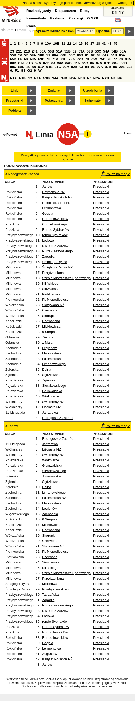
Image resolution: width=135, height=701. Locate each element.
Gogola (47, 213)
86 (92, 63)
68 (26, 59)
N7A (96, 78)
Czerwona (49, 310)
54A (106, 51)
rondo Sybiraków (55, 235)
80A (128, 59)
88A (115, 63)
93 (81, 67)
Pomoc (128, 133)
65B (13, 59)
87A (99, 63)
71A (55, 59)
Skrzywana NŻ (53, 305)
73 (87, 59)
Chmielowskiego (54, 224)
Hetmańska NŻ (53, 192)
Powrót (11, 135)
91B (49, 67)
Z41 (35, 51)
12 (69, 43)
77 (115, 59)
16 (87, 43)
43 (110, 43)
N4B (64, 78)
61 (87, 55)
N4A (55, 78)
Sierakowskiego (54, 386)
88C (13, 67)
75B (102, 59)
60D (80, 55)
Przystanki (14, 100)
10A (48, 43)
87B (107, 63)
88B (124, 63)
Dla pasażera (65, 11)
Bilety (84, 11)
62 (93, 55)
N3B (46, 78)
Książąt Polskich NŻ (57, 197)
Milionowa (49, 584)
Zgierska (48, 380)
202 (129, 67)
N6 (89, 78)
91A (41, 67)
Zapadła (48, 256)
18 (98, 43)
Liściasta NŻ (51, 407)
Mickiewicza (51, 326)
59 (48, 55)
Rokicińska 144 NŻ (56, 203)
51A (59, 51)
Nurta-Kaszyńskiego (57, 251)
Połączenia (54, 100)
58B (41, 55)
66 (20, 59)
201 (122, 67)
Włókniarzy (50, 396)
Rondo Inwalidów (55, 219)
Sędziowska (51, 375)
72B (80, 59)
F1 (17, 70)
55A (123, 51)
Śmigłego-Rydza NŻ (57, 267)
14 (75, 43)
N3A (37, 78)
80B (13, 63)
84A (60, 63)
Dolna (46, 369)
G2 (29, 70)
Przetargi (75, 18)
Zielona (47, 337)
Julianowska (51, 476)
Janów (47, 187)
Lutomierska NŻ (54, 498)
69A (33, 59)
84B (68, 63)
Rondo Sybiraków (55, 230)
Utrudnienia (92, 90)
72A (72, 59)
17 (92, 43)
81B (29, 63)
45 (115, 43)
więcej (122, 3)
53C (98, 51)
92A (66, 67)
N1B (22, 78)
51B (67, 51)
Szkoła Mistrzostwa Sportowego (66, 278)
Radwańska (51, 321)
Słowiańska (50, 289)
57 (26, 55)
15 (81, 43)
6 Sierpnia (49, 332)
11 (63, 43)
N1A (13, 78)
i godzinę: (103, 31)
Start (7, 30)
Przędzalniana (53, 273)
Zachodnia (50, 514)
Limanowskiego (54, 364)
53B (90, 51)
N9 (119, 78)
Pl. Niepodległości (55, 299)
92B (74, 67)
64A (105, 55)
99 (115, 67)
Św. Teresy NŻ (53, 402)
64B (114, 55)
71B (63, 59)
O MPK (92, 18)
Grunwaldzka (52, 391)
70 (48, 59)
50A (43, 51)
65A (122, 55)
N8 (113, 78)
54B (114, 51)
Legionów (49, 348)
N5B (81, 78)
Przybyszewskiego (56, 589)
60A (55, 55)
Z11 (19, 51)
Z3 (12, 51)
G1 (23, 70)
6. (11, 70)
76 (109, 59)
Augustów (49, 654)
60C (72, 55)
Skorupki (48, 316)
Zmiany (54, 90)
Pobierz (14, 110)
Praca (31, 26)
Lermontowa (51, 208)
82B (46, 63)
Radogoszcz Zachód (57, 418)
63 (99, 55)
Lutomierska (51, 359)
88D (21, 67)
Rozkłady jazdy (28, 30)
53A (81, 51)
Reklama (57, 18)
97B (108, 67)
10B (56, 43)
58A (33, 55)
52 (74, 51)
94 (87, 67)
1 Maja (47, 342)
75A (94, 59)
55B (13, 55)
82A (38, 63)
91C (58, 67)
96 (93, 67)
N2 (30, 78)
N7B (105, 78)
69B (41, 59)
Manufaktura (51, 353)
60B (63, 55)
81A (21, 63)
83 (53, 63)
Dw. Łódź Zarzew (55, 246)
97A (100, 67)
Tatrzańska (50, 595)
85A (77, 63)
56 (20, 55)
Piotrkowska (51, 294)
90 (34, 67)
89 (28, 67)
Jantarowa (50, 412)
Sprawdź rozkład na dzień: (55, 31)
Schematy (93, 100)
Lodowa (48, 240)
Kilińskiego (50, 283)
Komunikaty (36, 18)
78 (121, 59)
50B (51, 51)
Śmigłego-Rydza (54, 262)
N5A (72, 78)
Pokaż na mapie (115, 174)
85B (85, 63)
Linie (14, 90)
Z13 (27, 51)
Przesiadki (101, 187)
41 (104, 43)
